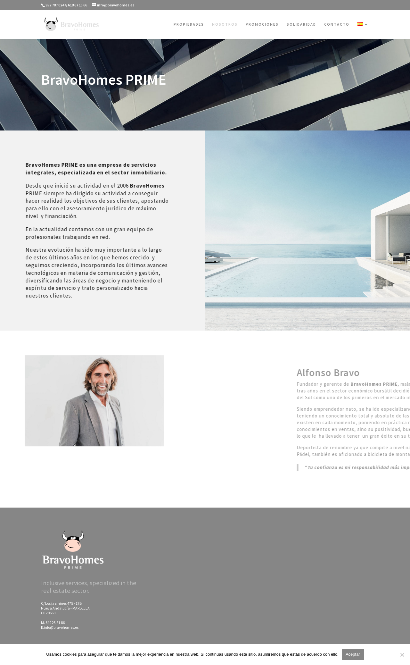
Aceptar (353, 654)
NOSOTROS (225, 24)
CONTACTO (336, 24)
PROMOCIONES (262, 24)
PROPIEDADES (189, 24)
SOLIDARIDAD (301, 24)
